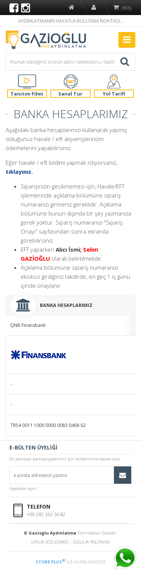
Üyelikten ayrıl (22, 488)
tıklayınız (18, 171)
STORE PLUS (50, 562)
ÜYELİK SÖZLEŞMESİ (49, 542)
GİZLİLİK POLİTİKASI (91, 542)
